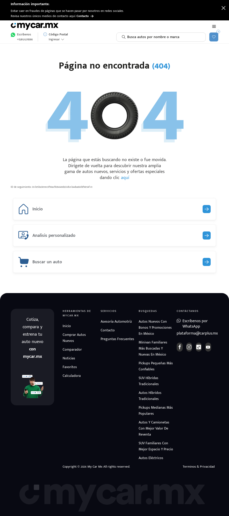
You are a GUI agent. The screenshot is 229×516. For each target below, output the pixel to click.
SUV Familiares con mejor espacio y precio (156, 446)
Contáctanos (188, 311)
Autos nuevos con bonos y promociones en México (155, 328)
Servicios (109, 311)
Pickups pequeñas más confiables (156, 366)
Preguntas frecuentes (117, 339)
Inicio (67, 326)
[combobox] (161, 37)
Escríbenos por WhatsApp (195, 324)
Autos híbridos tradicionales (150, 396)
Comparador (72, 350)
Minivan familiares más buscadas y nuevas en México (153, 348)
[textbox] (161, 37)
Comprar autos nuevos (74, 338)
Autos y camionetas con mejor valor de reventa (154, 428)
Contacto (84, 16)
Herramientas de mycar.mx (77, 313)
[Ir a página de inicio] (35, 26)
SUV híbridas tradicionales (149, 381)
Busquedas (148, 311)
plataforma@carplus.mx (194, 333)
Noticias (69, 358)
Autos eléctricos (151, 458)
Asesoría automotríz (116, 322)
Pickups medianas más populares (156, 411)
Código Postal (58, 34)
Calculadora (72, 376)
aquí (125, 177)
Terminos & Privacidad (199, 466)
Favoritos (70, 367)
